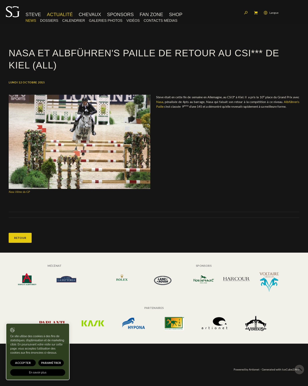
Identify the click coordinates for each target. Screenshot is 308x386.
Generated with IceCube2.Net (280, 369)
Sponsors (120, 14)
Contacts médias (160, 21)
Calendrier (73, 21)
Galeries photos (106, 21)
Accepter (23, 362)
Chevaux (90, 14)
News (31, 21)
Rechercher (246, 13)
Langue (271, 13)
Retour (20, 237)
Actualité (60, 14)
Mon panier (256, 13)
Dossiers (49, 21)
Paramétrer (51, 362)
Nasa (159, 102)
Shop (175, 14)
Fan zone (151, 14)
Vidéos (133, 21)
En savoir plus (38, 372)
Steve (33, 14)
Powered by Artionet (246, 369)
